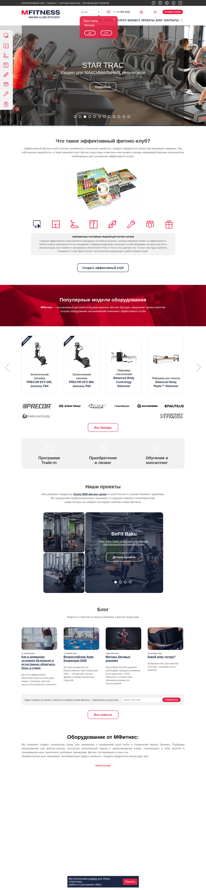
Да (89, 33)
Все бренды (103, 427)
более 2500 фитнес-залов (90, 494)
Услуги (121, 20)
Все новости (103, 714)
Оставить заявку (173, 12)
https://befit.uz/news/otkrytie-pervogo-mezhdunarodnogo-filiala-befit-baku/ (126, 543)
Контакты (171, 20)
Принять (130, 881)
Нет (106, 33)
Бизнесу (51, 3)
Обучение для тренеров (96, 3)
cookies (92, 878)
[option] (39, 364)
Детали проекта (124, 557)
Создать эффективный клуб (103, 267)
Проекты (148, 20)
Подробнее (103, 87)
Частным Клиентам (69, 3)
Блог (159, 20)
